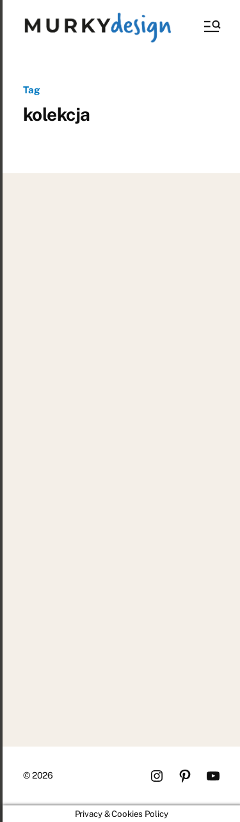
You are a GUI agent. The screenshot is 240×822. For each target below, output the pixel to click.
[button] (211, 26)
